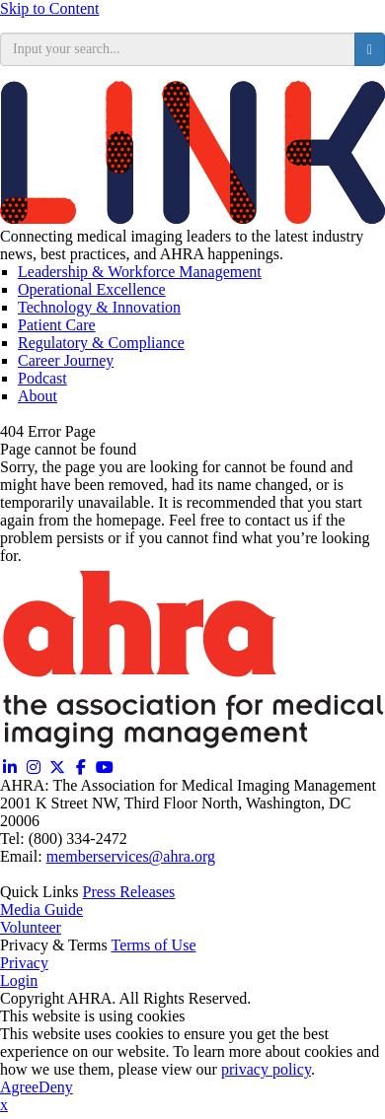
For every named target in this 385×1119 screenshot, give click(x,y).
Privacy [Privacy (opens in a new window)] (24, 962)
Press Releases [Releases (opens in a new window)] (129, 891)
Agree (19, 1087)
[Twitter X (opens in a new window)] (57, 767)
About (37, 395)
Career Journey (66, 360)
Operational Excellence (92, 289)
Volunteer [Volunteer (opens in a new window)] (30, 927)
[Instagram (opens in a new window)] (33, 767)
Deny (55, 1087)
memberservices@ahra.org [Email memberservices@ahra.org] (130, 856)
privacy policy (266, 1069)
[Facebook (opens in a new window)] (81, 767)
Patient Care (57, 324)
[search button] (369, 49)
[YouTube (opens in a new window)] (105, 767)
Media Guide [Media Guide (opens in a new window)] (41, 909)
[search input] (177, 49)
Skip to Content (49, 8)
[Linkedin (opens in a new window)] (10, 767)
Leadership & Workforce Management (140, 271)
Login (19, 980)
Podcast (42, 378)
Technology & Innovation (99, 307)
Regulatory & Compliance (101, 342)
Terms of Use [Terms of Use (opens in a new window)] (154, 945)
